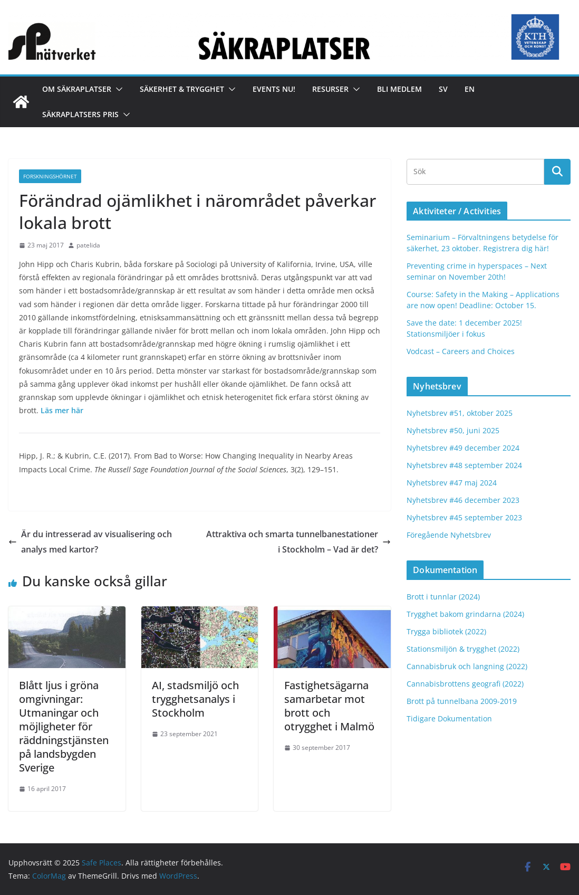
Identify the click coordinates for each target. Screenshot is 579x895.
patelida (88, 245)
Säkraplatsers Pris (80, 114)
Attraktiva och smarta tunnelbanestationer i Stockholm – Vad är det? (298, 541)
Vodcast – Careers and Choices (461, 351)
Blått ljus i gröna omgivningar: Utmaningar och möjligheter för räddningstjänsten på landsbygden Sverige (64, 726)
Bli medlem (399, 89)
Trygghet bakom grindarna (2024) (465, 614)
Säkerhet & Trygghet (182, 89)
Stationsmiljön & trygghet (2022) (463, 649)
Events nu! (274, 89)
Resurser (330, 89)
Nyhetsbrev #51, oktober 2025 (460, 413)
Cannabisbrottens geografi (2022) (465, 684)
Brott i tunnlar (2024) (443, 597)
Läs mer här (62, 410)
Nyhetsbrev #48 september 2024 (464, 465)
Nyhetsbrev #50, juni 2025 (453, 430)
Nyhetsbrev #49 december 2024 (463, 448)
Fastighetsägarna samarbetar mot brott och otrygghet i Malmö (329, 706)
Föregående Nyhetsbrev (449, 535)
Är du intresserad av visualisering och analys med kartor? (90, 541)
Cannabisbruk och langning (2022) (467, 666)
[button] (117, 89)
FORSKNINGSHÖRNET (50, 176)
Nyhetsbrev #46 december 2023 (463, 500)
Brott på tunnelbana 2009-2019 (462, 701)
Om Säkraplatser (76, 89)
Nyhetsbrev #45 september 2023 (464, 517)
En (470, 89)
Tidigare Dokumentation (449, 718)
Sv (443, 89)
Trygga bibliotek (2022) (446, 631)
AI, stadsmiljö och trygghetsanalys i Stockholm (195, 699)
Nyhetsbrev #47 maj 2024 (452, 483)
